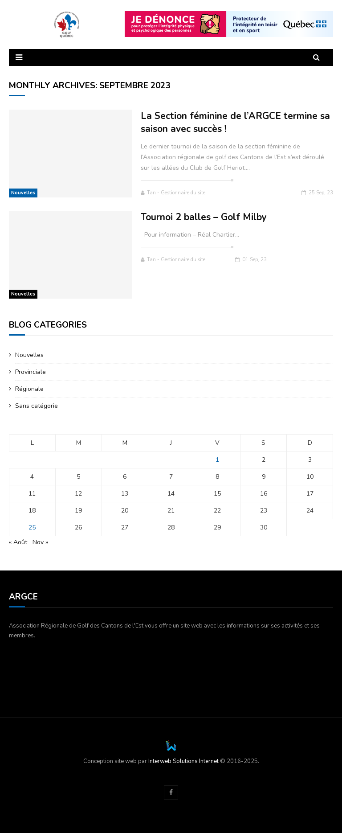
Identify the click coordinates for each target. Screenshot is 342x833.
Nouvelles (23, 192)
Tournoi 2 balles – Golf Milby (204, 217)
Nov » (40, 542)
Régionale (29, 389)
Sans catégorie (36, 406)
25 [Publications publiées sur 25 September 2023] (32, 527)
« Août (18, 542)
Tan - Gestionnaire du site (173, 192)
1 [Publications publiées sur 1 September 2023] (217, 459)
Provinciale (30, 372)
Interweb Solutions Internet (183, 761)
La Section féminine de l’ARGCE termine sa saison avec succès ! (235, 122)
